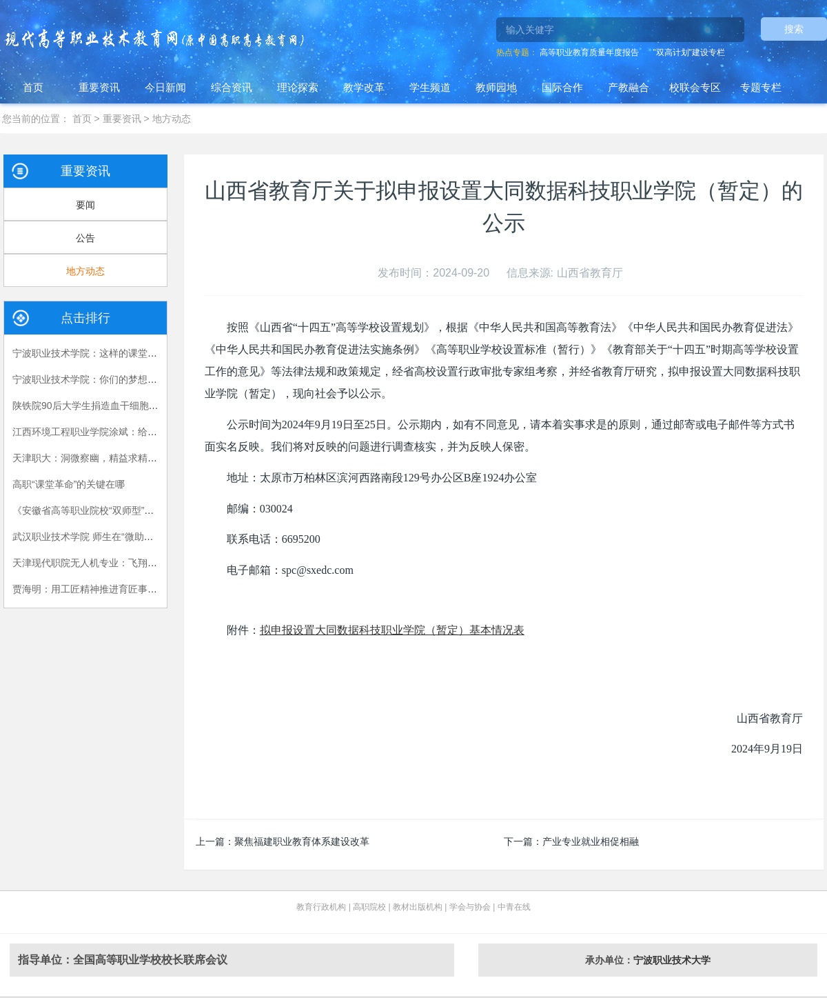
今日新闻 (165, 87)
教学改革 (364, 87)
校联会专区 (695, 87)
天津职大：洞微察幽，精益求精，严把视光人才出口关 (128, 457)
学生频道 (430, 87)
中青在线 (514, 907)
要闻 (85, 204)
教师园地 (496, 87)
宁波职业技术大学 (672, 960)
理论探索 (297, 87)
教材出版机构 (417, 907)
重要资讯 (99, 87)
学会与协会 (470, 907)
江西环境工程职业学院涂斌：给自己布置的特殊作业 (123, 431)
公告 (85, 237)
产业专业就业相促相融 (590, 841)
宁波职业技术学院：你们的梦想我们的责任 (104, 379)
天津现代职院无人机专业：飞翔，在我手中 (104, 562)
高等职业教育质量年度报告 (589, 52)
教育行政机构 (321, 907)
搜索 (794, 28)
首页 (33, 87)
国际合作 (562, 87)
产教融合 (628, 87)
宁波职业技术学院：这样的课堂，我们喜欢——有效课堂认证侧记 (152, 353)
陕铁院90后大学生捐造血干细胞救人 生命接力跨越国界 (129, 405)
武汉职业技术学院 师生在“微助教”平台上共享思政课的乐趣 (137, 536)
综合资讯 (231, 87)
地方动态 (171, 118)
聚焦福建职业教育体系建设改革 (301, 841)
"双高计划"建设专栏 (689, 52)
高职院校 (369, 907)
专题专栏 (761, 87)
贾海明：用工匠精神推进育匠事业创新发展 (104, 589)
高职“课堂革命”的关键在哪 (68, 484)
